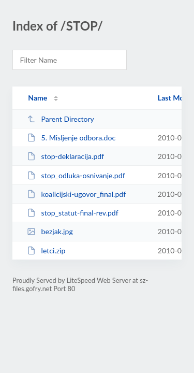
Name (37, 97)
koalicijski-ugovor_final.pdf (76, 194)
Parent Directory (60, 118)
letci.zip (46, 250)
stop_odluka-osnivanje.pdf (76, 175)
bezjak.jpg (50, 231)
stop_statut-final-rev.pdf (72, 212)
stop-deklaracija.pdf (65, 156)
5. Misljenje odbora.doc (71, 137)
